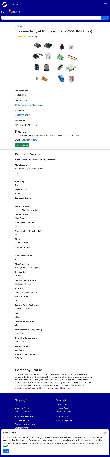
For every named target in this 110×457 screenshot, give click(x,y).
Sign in (4, 12)
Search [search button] (105, 18)
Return (19, 26)
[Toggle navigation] (105, 4)
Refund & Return (22, 411)
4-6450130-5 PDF (22, 115)
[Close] (105, 432)
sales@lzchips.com (29, 140)
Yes (6, 451)
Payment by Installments (25, 424)
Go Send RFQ (22, 145)
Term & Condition (64, 411)
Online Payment (22, 420)
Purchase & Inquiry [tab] (37, 159)
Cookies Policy (62, 408)
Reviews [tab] (51, 159)
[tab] (76, 159)
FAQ (17, 404)
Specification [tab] (21, 159)
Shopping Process (22, 408)
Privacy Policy (62, 404)
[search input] (51, 18)
